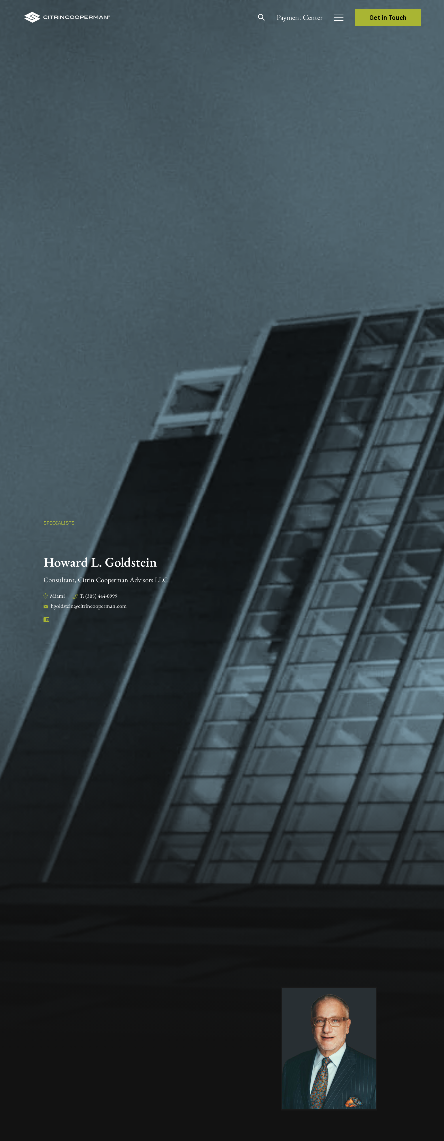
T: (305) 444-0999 (98, 596)
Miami (57, 595)
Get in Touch (388, 17)
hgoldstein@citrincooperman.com (89, 606)
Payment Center (300, 17)
